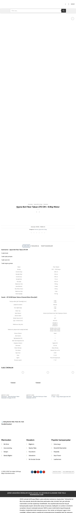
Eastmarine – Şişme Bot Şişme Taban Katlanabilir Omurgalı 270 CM (10, 389)
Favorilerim (32, 444)
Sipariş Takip (32, 440)
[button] (72, 4)
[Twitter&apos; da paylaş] (36, 225)
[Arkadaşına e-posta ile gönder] (39, 225)
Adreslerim (32, 447)
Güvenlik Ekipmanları (60, 440)
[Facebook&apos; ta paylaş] (34, 225)
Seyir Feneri (57, 447)
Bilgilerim (31, 436)
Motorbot (46, 196)
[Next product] (37, 204)
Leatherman (57, 451)
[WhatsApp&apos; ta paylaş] (31, 225)
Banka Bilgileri (8, 447)
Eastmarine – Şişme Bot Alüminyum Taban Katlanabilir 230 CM (36, 389)
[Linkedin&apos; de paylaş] (44, 225)
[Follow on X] (35, 464)
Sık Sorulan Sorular (34, 451)
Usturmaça (57, 436)
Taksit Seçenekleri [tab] (45, 238)
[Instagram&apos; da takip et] (32, 464)
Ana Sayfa (30, 196)
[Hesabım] (67, 4)
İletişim (6, 444)
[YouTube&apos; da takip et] (44, 464)
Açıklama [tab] (28, 238)
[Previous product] (39, 204)
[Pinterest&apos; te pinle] (42, 225)
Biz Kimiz (6, 436)
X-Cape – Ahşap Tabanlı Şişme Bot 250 (61, 388)
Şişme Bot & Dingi (38, 196)
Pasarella (56, 444)
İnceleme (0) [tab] (36, 238)
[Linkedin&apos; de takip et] (41, 464)
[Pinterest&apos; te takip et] (38, 464)
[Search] (63, 11)
